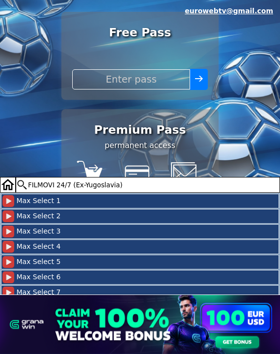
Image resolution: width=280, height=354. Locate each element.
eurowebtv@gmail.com (229, 11)
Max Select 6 (31, 277)
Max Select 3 (31, 231)
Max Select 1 (31, 201)
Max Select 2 (31, 216)
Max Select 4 (31, 247)
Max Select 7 (31, 292)
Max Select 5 (31, 262)
